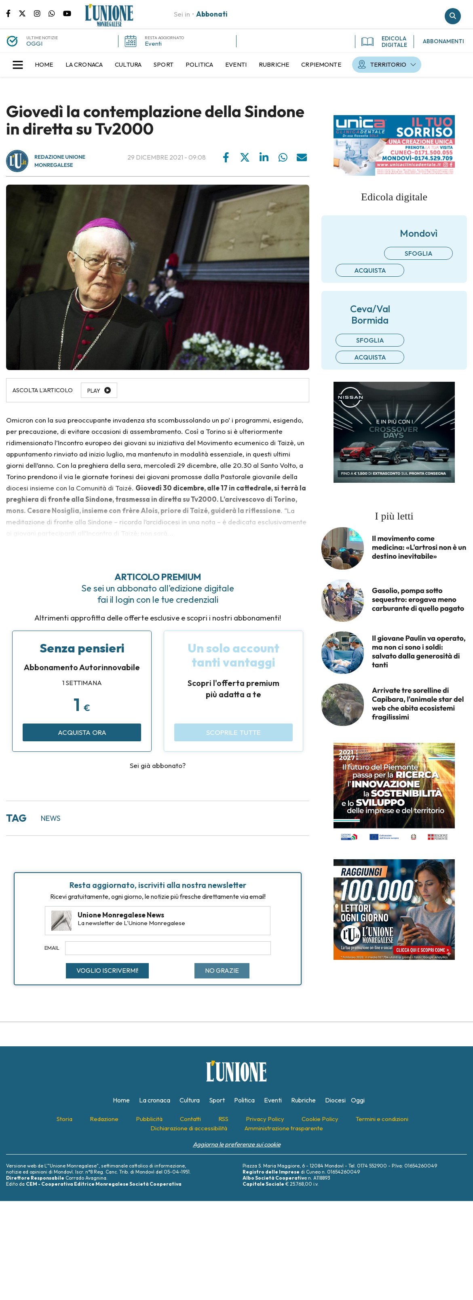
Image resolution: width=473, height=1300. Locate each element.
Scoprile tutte (233, 732)
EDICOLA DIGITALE (384, 41)
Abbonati (212, 14)
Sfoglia (419, 253)
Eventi (153, 43)
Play (93, 390)
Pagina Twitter (26, 13)
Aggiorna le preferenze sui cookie (237, 1144)
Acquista (370, 270)
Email (51, 947)
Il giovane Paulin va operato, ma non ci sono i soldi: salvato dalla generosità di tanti (419, 651)
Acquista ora (82, 732)
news (50, 818)
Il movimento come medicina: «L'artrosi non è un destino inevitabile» (419, 547)
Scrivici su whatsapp (56, 13)
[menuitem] (44, 65)
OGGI (34, 43)
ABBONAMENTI (443, 41)
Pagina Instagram (41, 13)
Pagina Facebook (12, 13)
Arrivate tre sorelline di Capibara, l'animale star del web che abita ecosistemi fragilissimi (418, 704)
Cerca (453, 16)
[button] (18, 65)
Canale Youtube (67, 13)
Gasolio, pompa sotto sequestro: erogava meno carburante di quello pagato (418, 599)
